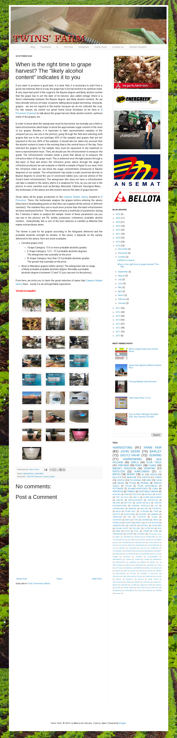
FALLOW (143, 548)
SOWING (155, 455)
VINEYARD (39, 474)
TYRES (155, 511)
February (122, 299)
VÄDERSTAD (118, 534)
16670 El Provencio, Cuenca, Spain (40, 477)
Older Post (97, 579)
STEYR (127, 531)
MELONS (144, 508)
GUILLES (155, 554)
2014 (118, 320)
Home (59, 579)
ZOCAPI (130, 534)
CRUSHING (117, 520)
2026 (118, 214)
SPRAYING (149, 468)
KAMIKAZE (157, 559)
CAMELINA (117, 517)
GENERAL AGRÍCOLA (140, 506)
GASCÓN (119, 500)
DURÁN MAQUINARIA (152, 497)
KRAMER (132, 562)
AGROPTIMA (129, 514)
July (120, 279)
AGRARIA (127, 537)
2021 (118, 234)
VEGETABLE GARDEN (148, 491)
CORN (155, 488)
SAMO (128, 582)
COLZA (121, 545)
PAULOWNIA (120, 573)
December (123, 249)
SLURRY (134, 585)
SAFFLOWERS (118, 582)
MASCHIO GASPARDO (134, 568)
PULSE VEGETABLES (147, 486)
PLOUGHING (135, 480)
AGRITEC (116, 514)
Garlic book (101, 47)
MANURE (132, 508)
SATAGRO (124, 585)
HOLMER (139, 557)
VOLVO (140, 590)
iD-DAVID (141, 534)
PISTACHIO (156, 508)
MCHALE (144, 525)
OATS (125, 571)
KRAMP (143, 562)
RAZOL (118, 579)
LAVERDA (150, 565)
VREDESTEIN (152, 500)
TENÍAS (146, 531)
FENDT (138, 465)
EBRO (127, 520)
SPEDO (150, 585)
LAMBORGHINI (119, 525)
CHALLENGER (153, 542)
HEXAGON (117, 523)
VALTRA (153, 474)
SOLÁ (158, 480)
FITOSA (132, 483)
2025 (118, 218)
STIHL (136, 531)
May (120, 287)
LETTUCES (119, 568)
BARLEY (155, 451)
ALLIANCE (132, 540)
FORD (136, 520)
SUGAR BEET (130, 511)
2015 (118, 316)
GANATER (129, 551)
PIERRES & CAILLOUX (149, 573)
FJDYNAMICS (118, 551)
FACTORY (128, 503)
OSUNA (150, 571)
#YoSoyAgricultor (155, 534)
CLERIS (154, 517)
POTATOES (149, 528)
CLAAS (152, 465)
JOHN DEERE (130, 451)
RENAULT (129, 579)
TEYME (117, 588)
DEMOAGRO (140, 545)
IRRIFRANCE (117, 559)
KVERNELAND (118, 508)
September (123, 272)
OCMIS (133, 571)
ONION (141, 571)
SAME (118, 531)
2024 (118, 222)
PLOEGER (116, 576)
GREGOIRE (136, 494)
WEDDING (149, 590)
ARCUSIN (116, 503)
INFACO (138, 523)
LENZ (159, 565)
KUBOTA (146, 477)
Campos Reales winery (76, 197)
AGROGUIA (138, 537)
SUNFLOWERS (142, 471)
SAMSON (146, 582)
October (122, 257)
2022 (118, 230)
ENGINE (122, 548)
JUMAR (138, 559)
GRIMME (145, 520)
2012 (118, 328)
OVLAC (128, 486)
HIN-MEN (126, 557)
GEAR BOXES (148, 551)
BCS (116, 542)
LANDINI (133, 525)
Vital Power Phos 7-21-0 (140, 398)
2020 (118, 238)
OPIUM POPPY (122, 528)
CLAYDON (141, 517)
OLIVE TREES (153, 462)
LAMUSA (128, 565)
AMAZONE (131, 477)
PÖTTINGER (118, 488)
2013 (118, 324)
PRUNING (144, 483)
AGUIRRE (143, 514)
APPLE (150, 540)
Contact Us (118, 47)
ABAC (117, 537)
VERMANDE (117, 590)
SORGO (142, 585)
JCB (156, 506)
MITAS (117, 571)
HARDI (155, 520)
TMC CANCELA (142, 588)
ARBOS (158, 540)
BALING (120, 483)
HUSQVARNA (153, 557)
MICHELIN (157, 568)
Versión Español (137, 47)
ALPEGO (142, 540)
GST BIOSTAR (130, 554)
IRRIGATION (118, 491)
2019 (118, 242)
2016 (118, 312)
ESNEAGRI (133, 548)
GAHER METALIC (143, 503)
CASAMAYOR (126, 542)
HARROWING (132, 459)
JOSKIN (128, 559)
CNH (114, 545)
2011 (118, 331)
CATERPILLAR (140, 542)
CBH (129, 517)
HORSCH (128, 523)
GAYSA (138, 551)
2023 (118, 226)
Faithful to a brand (125, 260)
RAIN (148, 480)
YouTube (68, 47)
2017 (118, 308)
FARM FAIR (152, 447)
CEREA (158, 477)
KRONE (152, 562)
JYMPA (146, 559)
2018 (118, 245)
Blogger (122, 723)
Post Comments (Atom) (39, 583)
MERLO (148, 568)
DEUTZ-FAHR (130, 455)
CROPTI (130, 545)
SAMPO (137, 582)
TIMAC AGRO (128, 588)
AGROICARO (150, 537)
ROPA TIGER (153, 579)
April (120, 291)
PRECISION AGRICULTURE (132, 576)
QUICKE (158, 576)
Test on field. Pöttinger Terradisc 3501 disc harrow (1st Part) (144, 415)
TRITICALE (155, 588)
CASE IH (135, 497)
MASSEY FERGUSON (124, 468)
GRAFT (158, 551)
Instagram (84, 47)
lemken (118, 593)
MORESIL (148, 494)
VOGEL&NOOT (129, 590)
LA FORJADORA (152, 523)
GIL (142, 474)
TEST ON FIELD (122, 497)
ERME (126, 494)
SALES (118, 511)
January (122, 303)
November (123, 253)
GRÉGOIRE (119, 554)
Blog (32, 47)
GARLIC (135, 462)
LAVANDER (139, 565)
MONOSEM (156, 525)
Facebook (46, 47)
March (121, 295)
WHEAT (131, 474)
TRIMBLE (131, 491)
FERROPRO (154, 548)
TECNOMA (144, 511)
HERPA (115, 557)
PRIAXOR (148, 576)
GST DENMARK (144, 554)
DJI (114, 548)
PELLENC (136, 528)
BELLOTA (117, 477)
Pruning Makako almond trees (143, 381)
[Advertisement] (138, 650)
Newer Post (22, 579)
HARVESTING (28, 474)
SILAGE (158, 494)
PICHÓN (133, 573)
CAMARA (154, 514)
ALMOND (117, 494)
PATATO (158, 571)
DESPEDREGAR (153, 545)
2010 (118, 336)
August (121, 275)
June (120, 283)
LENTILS (121, 480)
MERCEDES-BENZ (135, 500)
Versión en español (25, 291)
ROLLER (140, 579)
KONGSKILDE (120, 562)
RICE (159, 528)
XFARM (158, 590)
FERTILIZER (119, 471)
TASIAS (158, 585)
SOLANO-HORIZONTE (138, 488)
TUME (155, 531)
